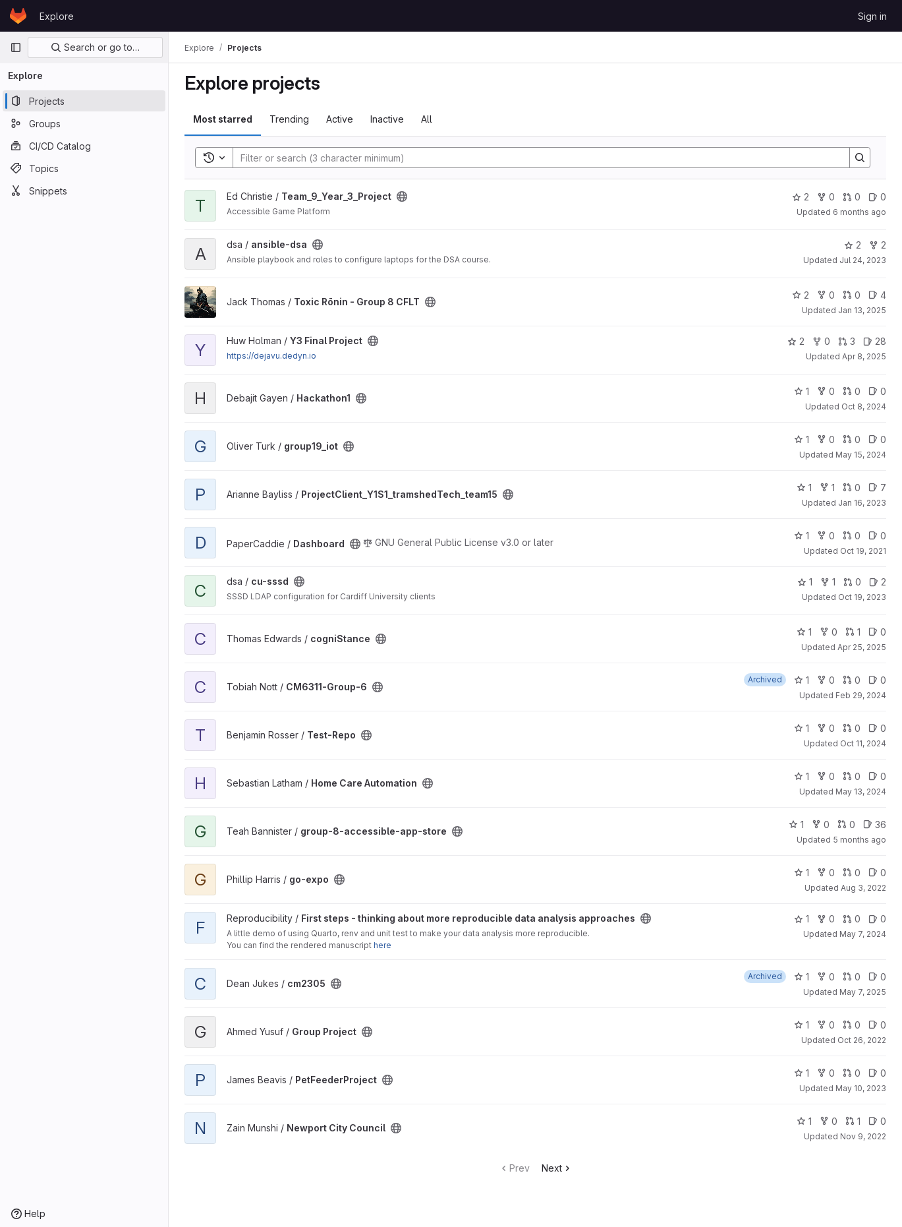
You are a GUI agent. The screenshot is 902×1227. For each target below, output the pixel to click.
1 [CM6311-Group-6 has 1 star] (801, 680)
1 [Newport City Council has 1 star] (804, 1121)
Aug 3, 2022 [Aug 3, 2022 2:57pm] (863, 888)
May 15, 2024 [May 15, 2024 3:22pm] (860, 455)
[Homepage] (18, 15)
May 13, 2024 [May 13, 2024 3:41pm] (860, 791)
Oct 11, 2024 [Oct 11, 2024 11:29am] (863, 743)
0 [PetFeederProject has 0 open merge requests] (851, 1073)
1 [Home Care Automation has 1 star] (801, 776)
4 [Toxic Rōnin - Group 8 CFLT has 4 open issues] (877, 295)
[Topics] (84, 168)
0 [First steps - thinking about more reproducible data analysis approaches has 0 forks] (826, 918)
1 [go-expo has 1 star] (801, 872)
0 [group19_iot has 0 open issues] (877, 439)
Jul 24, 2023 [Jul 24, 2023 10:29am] (862, 260)
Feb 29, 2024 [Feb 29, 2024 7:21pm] (860, 695)
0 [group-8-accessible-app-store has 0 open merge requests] (846, 824)
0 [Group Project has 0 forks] (826, 1025)
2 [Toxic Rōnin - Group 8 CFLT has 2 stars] (800, 295)
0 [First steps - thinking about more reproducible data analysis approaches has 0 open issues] (877, 918)
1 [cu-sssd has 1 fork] (827, 581)
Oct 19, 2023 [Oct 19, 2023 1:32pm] (862, 597)
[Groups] (84, 123)
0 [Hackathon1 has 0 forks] (826, 391)
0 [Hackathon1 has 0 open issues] (877, 391)
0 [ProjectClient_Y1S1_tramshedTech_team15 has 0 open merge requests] (851, 487)
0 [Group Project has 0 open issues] (877, 1025)
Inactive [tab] (387, 119)
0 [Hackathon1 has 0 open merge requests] (851, 391)
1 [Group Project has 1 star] (801, 1025)
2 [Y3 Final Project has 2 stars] (795, 341)
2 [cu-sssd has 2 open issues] (877, 581)
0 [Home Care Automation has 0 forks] (826, 776)
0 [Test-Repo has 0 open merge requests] (851, 728)
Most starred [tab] (222, 119)
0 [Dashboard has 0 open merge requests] (851, 535)
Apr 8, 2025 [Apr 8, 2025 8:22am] (864, 356)
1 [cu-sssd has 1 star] (804, 581)
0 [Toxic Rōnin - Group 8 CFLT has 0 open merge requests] (851, 295)
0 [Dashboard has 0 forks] (826, 535)
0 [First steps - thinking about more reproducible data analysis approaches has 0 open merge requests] (851, 918)
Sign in (872, 16)
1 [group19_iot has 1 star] (801, 439)
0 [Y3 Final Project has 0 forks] (821, 341)
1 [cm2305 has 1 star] (801, 976)
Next (557, 1168)
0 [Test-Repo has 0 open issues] (877, 728)
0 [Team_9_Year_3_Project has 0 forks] (826, 196)
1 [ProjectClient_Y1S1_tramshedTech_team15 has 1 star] (804, 487)
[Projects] (84, 100)
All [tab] (426, 119)
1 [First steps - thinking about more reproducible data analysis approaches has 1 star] (801, 918)
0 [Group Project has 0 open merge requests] (851, 1025)
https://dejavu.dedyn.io (271, 356)
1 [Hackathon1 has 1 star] (801, 391)
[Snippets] (84, 190)
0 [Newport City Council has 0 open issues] (877, 1121)
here (382, 945)
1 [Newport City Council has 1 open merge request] (852, 1121)
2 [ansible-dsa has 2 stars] (852, 245)
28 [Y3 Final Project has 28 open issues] (874, 341)
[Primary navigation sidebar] (15, 47)
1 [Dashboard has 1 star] (801, 535)
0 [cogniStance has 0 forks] (828, 632)
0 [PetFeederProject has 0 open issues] (877, 1073)
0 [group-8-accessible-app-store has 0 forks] (821, 824)
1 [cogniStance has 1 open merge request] (852, 632)
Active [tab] (339, 119)
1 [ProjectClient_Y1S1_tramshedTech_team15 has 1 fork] (827, 487)
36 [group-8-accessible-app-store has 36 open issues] (874, 824)
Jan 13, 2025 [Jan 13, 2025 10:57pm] (862, 310)
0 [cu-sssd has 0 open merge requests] (852, 581)
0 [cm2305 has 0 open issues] (877, 976)
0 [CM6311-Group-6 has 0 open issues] (877, 680)
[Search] (534, 157)
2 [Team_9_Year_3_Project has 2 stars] (800, 196)
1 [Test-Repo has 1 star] (801, 728)
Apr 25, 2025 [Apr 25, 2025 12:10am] (861, 647)
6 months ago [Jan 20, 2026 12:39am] (859, 212)
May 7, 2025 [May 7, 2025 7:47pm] (862, 992)
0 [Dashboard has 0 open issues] (877, 535)
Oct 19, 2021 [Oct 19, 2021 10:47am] (863, 551)
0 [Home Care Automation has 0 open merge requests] (851, 776)
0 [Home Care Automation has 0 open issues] (877, 776)
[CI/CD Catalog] (84, 145)
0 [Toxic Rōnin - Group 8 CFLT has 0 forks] (826, 295)
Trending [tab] (289, 119)
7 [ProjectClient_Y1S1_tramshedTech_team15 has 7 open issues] (877, 487)
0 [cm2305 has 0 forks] (826, 976)
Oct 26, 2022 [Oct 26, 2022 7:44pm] (861, 1040)
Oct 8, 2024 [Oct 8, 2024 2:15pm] (863, 406)
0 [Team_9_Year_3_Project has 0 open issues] (877, 196)
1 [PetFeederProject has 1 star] (801, 1073)
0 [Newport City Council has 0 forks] (828, 1121)
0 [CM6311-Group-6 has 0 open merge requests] (851, 680)
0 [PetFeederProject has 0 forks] (826, 1073)
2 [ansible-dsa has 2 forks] (877, 245)
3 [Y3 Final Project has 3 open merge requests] (846, 341)
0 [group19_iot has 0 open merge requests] (851, 439)
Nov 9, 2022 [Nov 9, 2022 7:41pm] (863, 1136)
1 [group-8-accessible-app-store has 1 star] (796, 824)
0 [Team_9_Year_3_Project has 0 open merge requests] (851, 196)
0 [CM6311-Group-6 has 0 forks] (826, 680)
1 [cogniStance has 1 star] (804, 632)
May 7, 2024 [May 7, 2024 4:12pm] (862, 934)
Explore (57, 16)
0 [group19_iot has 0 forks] (826, 439)
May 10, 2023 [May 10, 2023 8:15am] (860, 1088)
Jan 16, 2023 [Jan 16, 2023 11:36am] (862, 503)
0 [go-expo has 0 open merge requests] (851, 872)
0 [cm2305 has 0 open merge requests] (851, 976)
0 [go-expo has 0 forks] (826, 872)
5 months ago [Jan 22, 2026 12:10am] (859, 840)
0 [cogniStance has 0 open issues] (877, 632)
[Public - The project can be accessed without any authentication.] (402, 196)
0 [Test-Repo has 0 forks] (826, 728)
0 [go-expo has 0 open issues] (877, 872)
